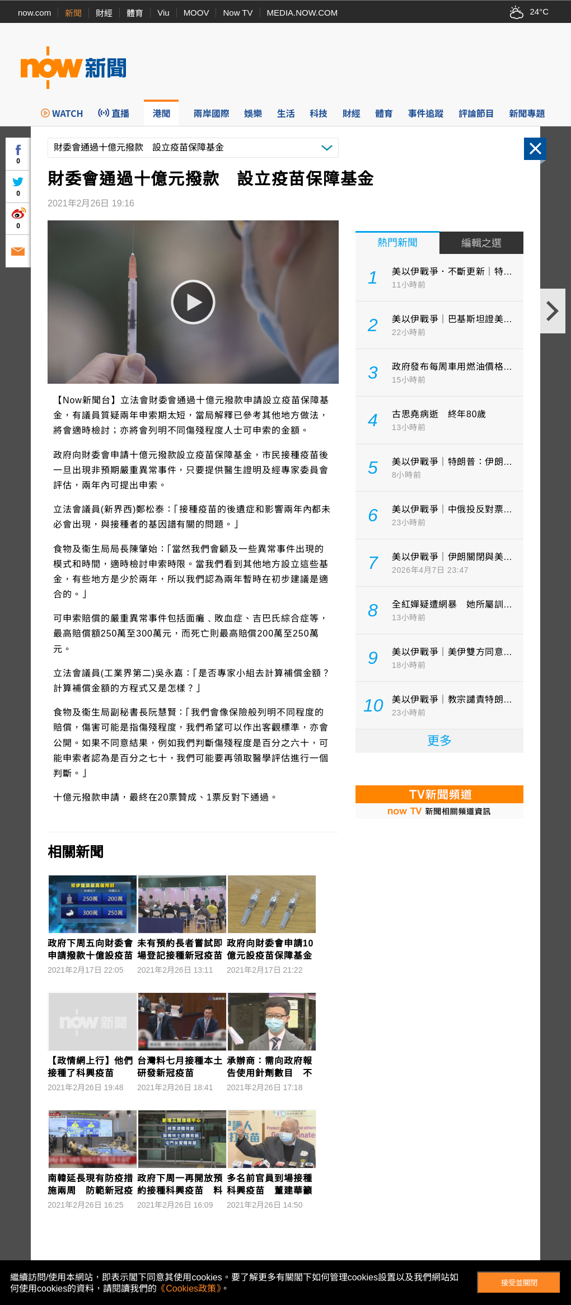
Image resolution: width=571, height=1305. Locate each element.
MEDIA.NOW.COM (302, 12)
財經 (104, 13)
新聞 (73, 13)
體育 (135, 13)
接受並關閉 (519, 1283)
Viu (163, 12)
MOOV (196, 12)
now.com (34, 12)
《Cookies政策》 (189, 1288)
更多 (439, 741)
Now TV (237, 12)
